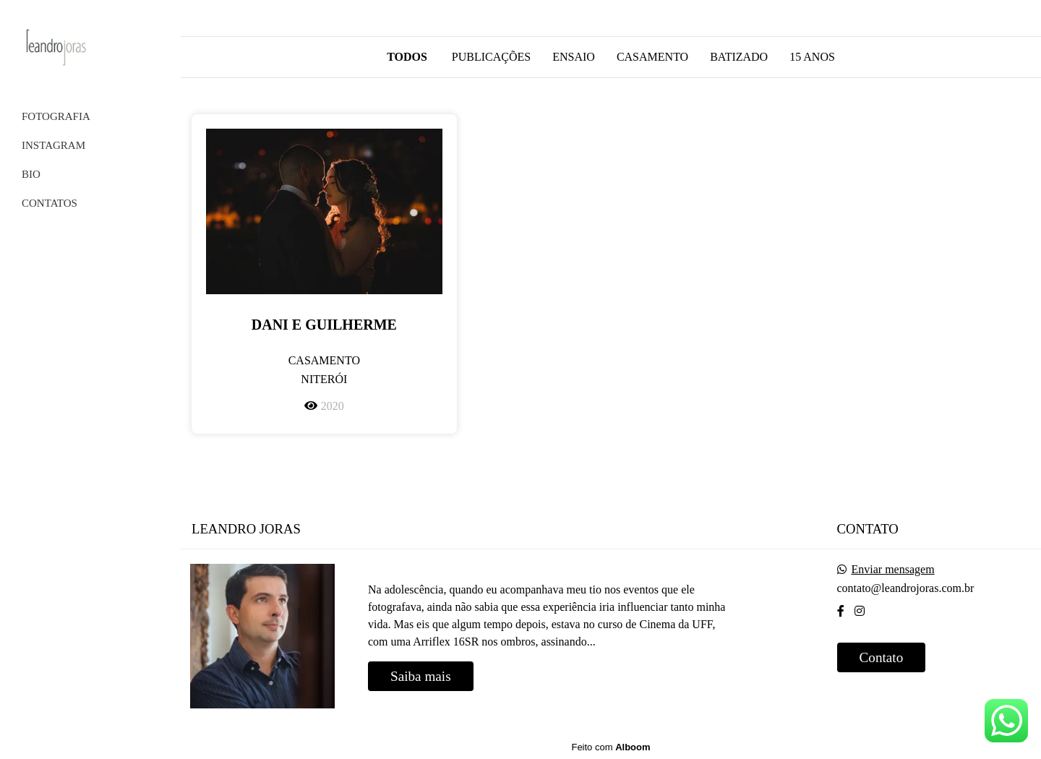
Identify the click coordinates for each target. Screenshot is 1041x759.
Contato (882, 657)
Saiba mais (420, 676)
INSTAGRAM (53, 145)
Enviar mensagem (893, 569)
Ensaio (573, 57)
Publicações (491, 57)
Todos (407, 57)
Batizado (739, 57)
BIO (31, 174)
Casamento (652, 57)
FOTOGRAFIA (56, 116)
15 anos (812, 57)
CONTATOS (49, 203)
